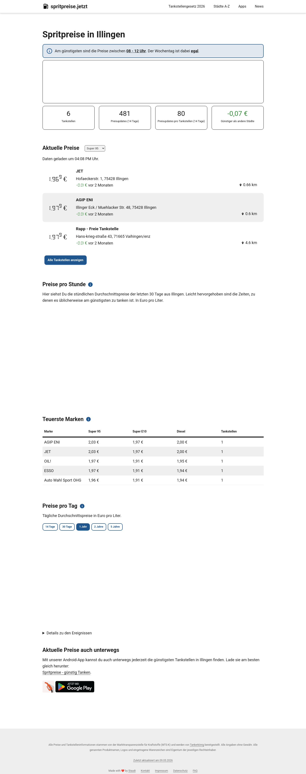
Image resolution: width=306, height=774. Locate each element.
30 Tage (75, 527)
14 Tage (52, 527)
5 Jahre (140, 527)
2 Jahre (118, 527)
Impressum (161, 770)
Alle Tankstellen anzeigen (65, 260)
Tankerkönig (197, 744)
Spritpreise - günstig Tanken (66, 673)
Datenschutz (180, 770)
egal (194, 51)
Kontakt (145, 770)
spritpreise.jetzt (65, 6)
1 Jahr (96, 527)
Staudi (132, 770)
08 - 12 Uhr (136, 51)
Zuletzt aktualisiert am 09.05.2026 (153, 760)
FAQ (195, 770)
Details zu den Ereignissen (69, 633)
